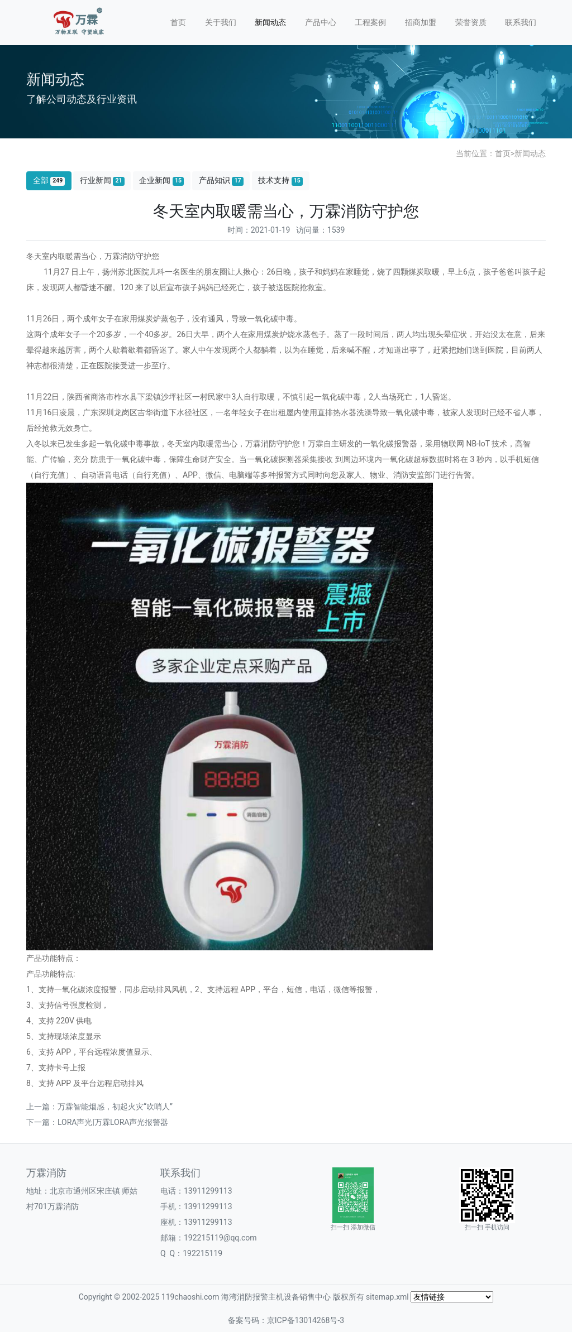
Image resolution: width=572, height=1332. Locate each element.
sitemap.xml (387, 1296)
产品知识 (221, 180)
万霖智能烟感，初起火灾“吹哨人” (115, 1106)
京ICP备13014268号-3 (305, 1320)
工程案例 (370, 22)
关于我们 (220, 22)
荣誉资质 (471, 22)
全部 (49, 180)
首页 (178, 22)
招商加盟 (420, 22)
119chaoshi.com (190, 1296)
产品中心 (320, 22)
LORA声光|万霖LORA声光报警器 (113, 1122)
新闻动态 (270, 22)
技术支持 (280, 180)
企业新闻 (161, 180)
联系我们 (520, 22)
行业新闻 (102, 180)
